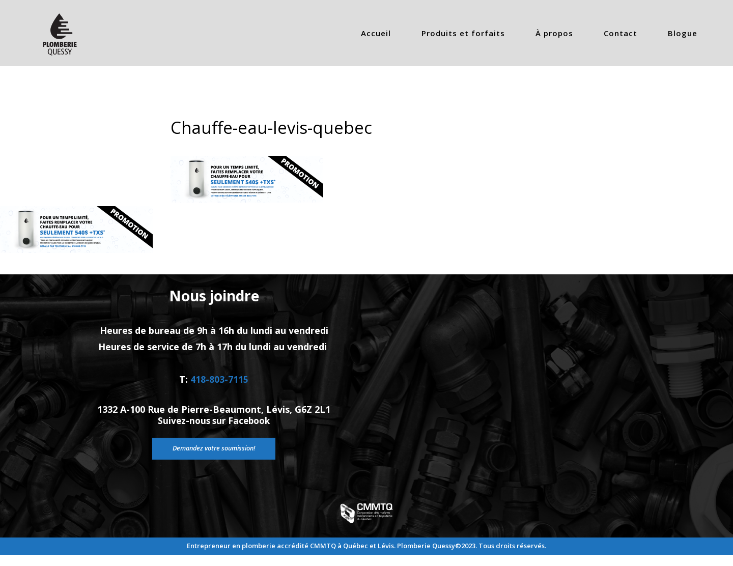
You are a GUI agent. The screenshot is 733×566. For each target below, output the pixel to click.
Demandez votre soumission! (214, 465)
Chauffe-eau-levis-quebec (278, 127)
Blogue (682, 33)
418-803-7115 (219, 388)
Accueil (376, 33)
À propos (554, 33)
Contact (620, 33)
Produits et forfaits (463, 33)
